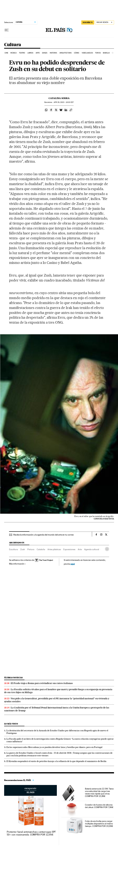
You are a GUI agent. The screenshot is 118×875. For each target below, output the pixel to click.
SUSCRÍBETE (88, 22)
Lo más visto (11, 724)
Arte (38, 53)
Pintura (30, 549)
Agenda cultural (91, 549)
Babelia (106, 53)
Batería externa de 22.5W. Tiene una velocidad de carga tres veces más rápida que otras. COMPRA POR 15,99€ (99, 792)
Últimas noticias (13, 677)
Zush (22, 549)
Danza (44, 53)
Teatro (22, 53)
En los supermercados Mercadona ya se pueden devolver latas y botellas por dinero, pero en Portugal (54, 747)
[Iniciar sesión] (104, 22)
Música (13, 53)
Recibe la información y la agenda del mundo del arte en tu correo (43, 534)
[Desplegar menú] (6, 30)
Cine (6, 53)
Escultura (13, 549)
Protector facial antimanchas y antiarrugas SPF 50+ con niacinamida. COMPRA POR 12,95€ (31, 833)
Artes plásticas (54, 549)
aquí (73, 563)
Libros (30, 53)
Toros (98, 53)
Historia (53, 53)
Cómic (76, 53)
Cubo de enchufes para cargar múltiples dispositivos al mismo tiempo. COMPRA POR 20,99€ (99, 823)
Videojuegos (87, 53)
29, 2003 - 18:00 (64, 102)
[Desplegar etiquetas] (107, 549)
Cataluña (41, 549)
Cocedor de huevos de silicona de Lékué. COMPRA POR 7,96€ (99, 806)
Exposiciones (69, 549)
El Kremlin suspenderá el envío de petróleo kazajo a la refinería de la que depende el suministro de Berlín (56, 761)
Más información (17, 563)
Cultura (12, 44)
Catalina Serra (59, 98)
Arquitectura (65, 53)
